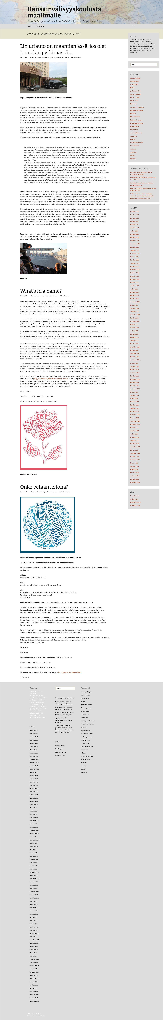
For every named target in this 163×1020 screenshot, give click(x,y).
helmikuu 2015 (134, 418)
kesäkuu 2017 (134, 337)
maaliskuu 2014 (135, 447)
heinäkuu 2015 (134, 402)
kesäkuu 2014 (134, 437)
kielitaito (58, 57)
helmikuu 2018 (134, 318)
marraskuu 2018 (135, 302)
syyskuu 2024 (134, 228)
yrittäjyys (133, 159)
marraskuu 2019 (135, 279)
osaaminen (65, 57)
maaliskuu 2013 (135, 482)
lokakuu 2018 (134, 305)
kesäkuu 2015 (134, 405)
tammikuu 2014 (135, 453)
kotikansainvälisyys (51, 492)
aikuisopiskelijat (36, 57)
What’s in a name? (41, 291)
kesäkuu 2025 (134, 215)
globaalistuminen (135, 91)
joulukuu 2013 (134, 456)
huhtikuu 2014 (134, 444)
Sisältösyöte (134, 499)
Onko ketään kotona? (44, 487)
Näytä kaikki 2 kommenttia (30, 474)
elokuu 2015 (134, 398)
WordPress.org (135, 505)
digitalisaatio (134, 84)
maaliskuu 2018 (135, 315)
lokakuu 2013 (134, 463)
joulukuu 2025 (134, 212)
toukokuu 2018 (134, 311)
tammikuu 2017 (135, 353)
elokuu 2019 (134, 289)
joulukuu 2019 (134, 276)
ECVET (132, 88)
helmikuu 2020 (134, 273)
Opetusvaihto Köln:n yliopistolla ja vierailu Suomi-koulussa (64, 720)
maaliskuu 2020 (135, 270)
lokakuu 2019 (134, 282)
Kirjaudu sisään (135, 496)
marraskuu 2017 (135, 321)
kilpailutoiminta (135, 117)
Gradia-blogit (40, 26)
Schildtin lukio (134, 146)
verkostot (133, 152)
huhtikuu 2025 (134, 218)
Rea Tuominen (76, 57)
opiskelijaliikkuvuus (136, 133)
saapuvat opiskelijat (136, 142)
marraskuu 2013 (135, 460)
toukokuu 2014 (134, 440)
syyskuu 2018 (134, 308)
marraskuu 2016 (135, 360)
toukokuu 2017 (134, 340)
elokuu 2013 (134, 469)
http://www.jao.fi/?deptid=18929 (69, 672)
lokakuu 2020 (134, 257)
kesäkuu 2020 (134, 260)
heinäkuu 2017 (134, 334)
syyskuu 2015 (134, 395)
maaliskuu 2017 (135, 347)
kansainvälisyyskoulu (48, 57)
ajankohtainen (134, 81)
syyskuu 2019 (134, 286)
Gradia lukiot (134, 101)
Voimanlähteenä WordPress (36, 1016)
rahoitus (54, 296)
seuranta (133, 149)
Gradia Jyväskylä (135, 94)
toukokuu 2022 (134, 250)
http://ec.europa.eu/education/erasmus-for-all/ (51, 379)
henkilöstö (34, 296)
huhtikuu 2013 (134, 479)
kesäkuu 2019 (134, 295)
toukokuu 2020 (134, 263)
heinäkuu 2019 (134, 292)
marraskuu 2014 (135, 424)
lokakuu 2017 (134, 324)
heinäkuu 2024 (134, 234)
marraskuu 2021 (135, 253)
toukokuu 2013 (134, 476)
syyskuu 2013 (134, 466)
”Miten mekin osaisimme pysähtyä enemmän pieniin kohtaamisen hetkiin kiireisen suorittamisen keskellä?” (142, 196)
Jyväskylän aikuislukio (137, 107)
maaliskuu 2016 (135, 379)
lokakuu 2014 (134, 427)
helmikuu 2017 (134, 350)
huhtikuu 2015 (134, 411)
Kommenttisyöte (135, 502)
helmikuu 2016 (134, 382)
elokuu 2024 (134, 231)
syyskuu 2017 (134, 328)
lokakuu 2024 (134, 224)
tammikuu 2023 (135, 244)
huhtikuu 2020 (134, 266)
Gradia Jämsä (134, 97)
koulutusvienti (134, 126)
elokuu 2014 (134, 434)
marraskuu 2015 (135, 389)
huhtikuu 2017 (134, 344)
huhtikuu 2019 (134, 299)
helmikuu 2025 (134, 221)
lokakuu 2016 (134, 363)
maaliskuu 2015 (135, 415)
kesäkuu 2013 (134, 473)
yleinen (132, 155)
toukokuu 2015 (134, 408)
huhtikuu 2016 (134, 376)
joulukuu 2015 (134, 386)
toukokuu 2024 (134, 241)
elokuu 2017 (134, 331)
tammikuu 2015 (135, 421)
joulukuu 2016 (134, 357)
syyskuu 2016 (134, 366)
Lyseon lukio (134, 130)
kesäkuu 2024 (134, 237)
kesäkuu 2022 (134, 247)
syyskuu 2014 (134, 431)
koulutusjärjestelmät (136, 123)
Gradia (29, 26)
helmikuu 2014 (134, 450)
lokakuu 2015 (134, 392)
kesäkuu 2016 (134, 369)
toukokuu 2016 (134, 373)
